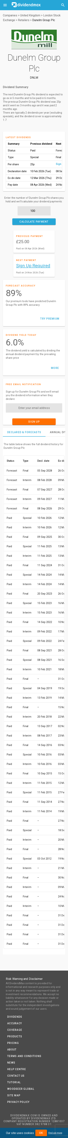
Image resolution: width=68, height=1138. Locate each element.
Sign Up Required (33, 265)
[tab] (24, 432)
